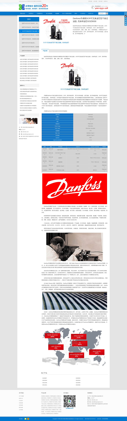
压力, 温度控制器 (66, 13)
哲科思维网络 (105, 418)
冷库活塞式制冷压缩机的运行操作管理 (28, 100)
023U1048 (44, 382)
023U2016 (78, 380)
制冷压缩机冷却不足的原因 (26, 110)
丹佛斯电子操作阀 (45, 400)
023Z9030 (78, 378)
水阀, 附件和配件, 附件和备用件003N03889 (29, 59)
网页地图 (100, 1)
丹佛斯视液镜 (50, 403)
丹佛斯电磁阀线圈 (54, 400)
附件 (76, 13)
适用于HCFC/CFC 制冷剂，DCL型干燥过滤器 (28, 24)
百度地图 (90, 1)
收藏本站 (106, 1)
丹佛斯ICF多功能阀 (53, 402)
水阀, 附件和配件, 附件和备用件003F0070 (29, 64)
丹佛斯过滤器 (48, 409)
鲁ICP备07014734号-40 (90, 418)
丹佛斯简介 (40, 13)
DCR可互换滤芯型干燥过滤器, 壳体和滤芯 (29, 32)
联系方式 (90, 13)
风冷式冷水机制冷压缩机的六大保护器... (28, 108)
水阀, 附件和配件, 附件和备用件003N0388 (29, 66)
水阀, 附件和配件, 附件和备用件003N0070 (29, 61)
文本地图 (21, 409)
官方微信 (25, 419)
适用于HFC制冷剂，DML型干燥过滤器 (29, 28)
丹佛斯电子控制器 (56, 398)
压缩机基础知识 (23, 93)
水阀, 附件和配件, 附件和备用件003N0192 (29, 71)
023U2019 (44, 380)
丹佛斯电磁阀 (53, 396)
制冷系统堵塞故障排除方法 (26, 98)
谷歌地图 (95, 1)
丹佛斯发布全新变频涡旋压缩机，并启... (28, 96)
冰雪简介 (31, 13)
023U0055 (78, 382)
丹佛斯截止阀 (56, 403)
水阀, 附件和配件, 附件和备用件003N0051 (29, 73)
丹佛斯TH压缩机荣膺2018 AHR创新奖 (28, 105)
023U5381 (78, 385)
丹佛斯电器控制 (49, 413)
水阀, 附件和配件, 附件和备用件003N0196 (29, 68)
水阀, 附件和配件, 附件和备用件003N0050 (29, 75)
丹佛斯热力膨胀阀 (45, 396)
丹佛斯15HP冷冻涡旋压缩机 (26, 103)
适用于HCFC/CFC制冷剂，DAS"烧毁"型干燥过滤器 (27, 43)
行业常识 (82, 13)
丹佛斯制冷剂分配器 (52, 407)
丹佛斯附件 (49, 398)
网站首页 (22, 13)
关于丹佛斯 (21, 396)
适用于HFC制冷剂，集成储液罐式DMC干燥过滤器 (29, 51)
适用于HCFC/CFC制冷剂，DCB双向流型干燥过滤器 (29, 35)
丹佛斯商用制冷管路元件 (52, 405)
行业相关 (21, 400)
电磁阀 (57, 13)
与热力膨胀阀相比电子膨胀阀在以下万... (28, 89)
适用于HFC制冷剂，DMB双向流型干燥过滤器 (29, 39)
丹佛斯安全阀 (54, 411)
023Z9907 (44, 378)
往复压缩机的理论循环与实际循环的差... (28, 91)
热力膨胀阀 (49, 13)
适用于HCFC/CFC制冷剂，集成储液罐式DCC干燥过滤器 (29, 47)
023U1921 (44, 385)
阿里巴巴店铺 (28, 419)
